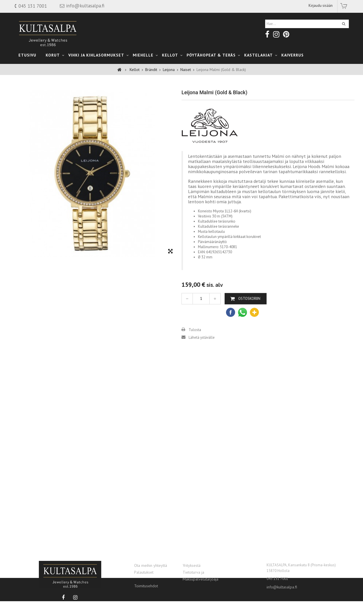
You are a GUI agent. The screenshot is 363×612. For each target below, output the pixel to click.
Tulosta (195, 346)
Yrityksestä (192, 565)
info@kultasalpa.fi (282, 587)
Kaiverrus (292, 55)
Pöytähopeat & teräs (211, 55)
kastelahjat (258, 55)
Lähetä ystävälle (202, 353)
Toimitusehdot (146, 585)
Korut (53, 55)
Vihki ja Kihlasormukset (96, 55)
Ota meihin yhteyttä (150, 565)
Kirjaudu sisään (321, 5)
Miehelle (143, 55)
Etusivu (27, 55)
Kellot (170, 55)
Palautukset (143, 572)
